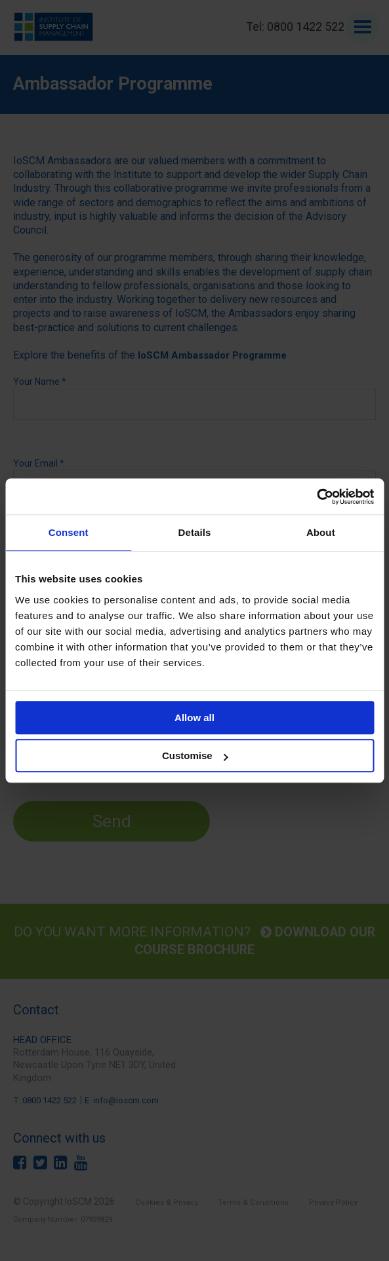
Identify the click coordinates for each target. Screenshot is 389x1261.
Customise (195, 755)
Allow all (194, 717)
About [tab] (320, 532)
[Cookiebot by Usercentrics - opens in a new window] (316, 496)
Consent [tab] (69, 532)
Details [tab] (194, 532)
